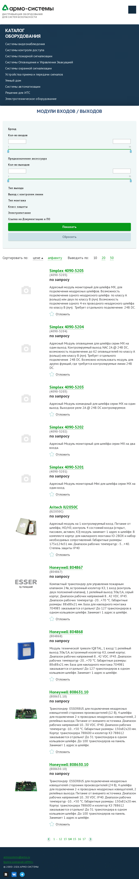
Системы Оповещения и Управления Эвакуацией (39, 62)
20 (103, 258)
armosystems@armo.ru (16, 856)
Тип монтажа (17, 200)
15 (74, 839)
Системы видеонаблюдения (25, 44)
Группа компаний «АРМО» (18, 861)
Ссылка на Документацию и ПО (29, 219)
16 (79, 839)
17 (84, 839)
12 (60, 839)
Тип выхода (16, 188)
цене (36, 258)
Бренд (12, 129)
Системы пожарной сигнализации (28, 56)
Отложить (63, 314)
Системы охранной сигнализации (28, 68)
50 (112, 258)
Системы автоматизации (22, 86)
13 (65, 839)
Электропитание (19, 213)
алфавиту (55, 258)
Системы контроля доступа (24, 50)
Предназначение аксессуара (27, 158)
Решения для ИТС (17, 93)
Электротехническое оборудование (31, 99)
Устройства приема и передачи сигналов (34, 74)
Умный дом (13, 80)
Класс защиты (18, 206)
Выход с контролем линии (25, 194)
